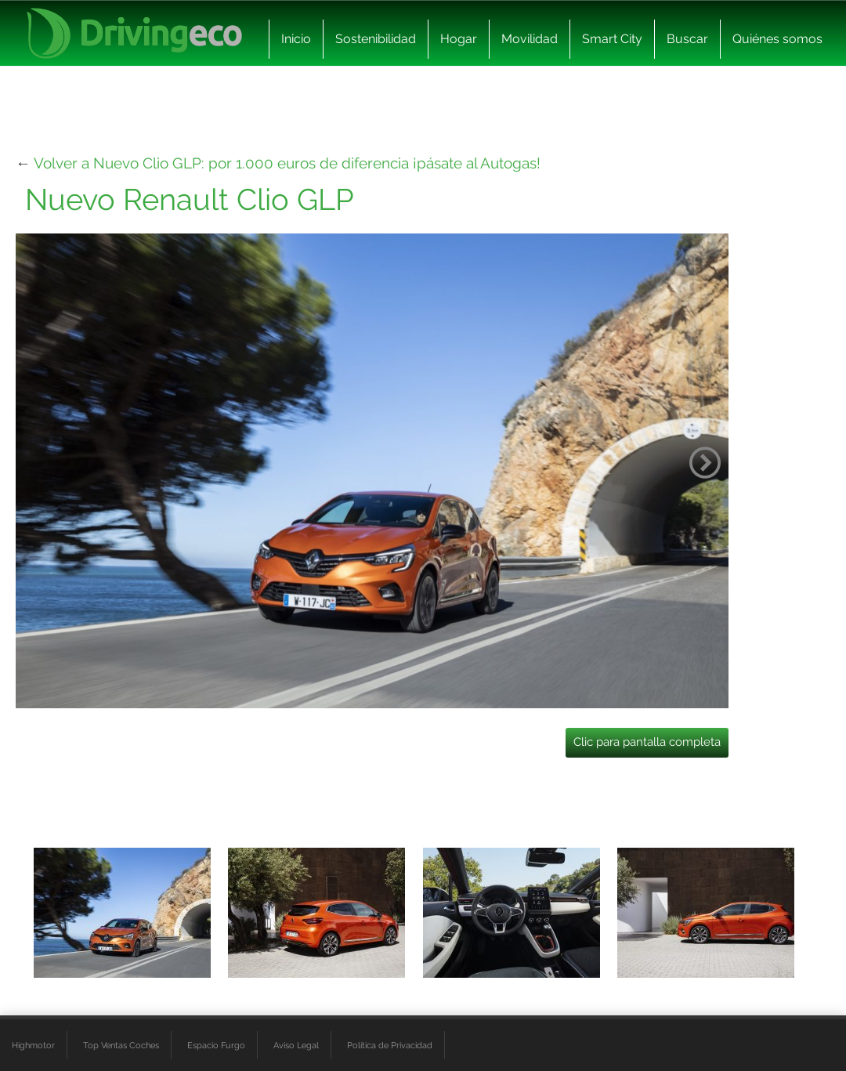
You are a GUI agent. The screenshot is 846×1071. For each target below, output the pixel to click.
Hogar (458, 38)
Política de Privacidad (389, 1045)
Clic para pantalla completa (647, 742)
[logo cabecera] (134, 33)
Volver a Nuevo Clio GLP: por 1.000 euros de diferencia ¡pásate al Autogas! (287, 163)
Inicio (296, 38)
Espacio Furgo (216, 1045)
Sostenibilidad (375, 38)
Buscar (687, 38)
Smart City (612, 38)
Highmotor (33, 1045)
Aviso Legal (296, 1045)
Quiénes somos (777, 38)
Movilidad (529, 38)
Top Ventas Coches (121, 1045)
